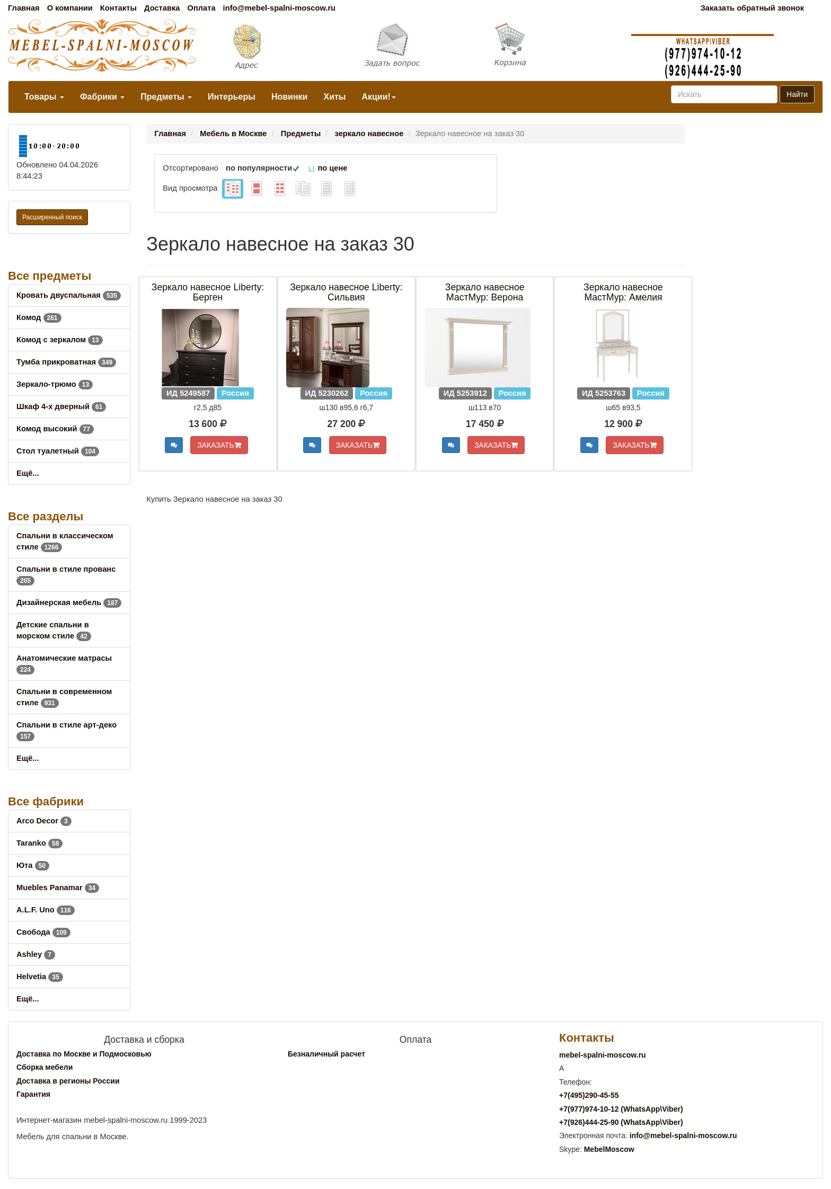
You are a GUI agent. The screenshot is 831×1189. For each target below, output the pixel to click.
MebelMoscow (609, 1149)
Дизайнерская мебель (68, 602)
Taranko (39, 843)
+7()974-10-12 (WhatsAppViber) (621, 1109)
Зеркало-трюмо (54, 384)
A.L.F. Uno (45, 910)
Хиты (334, 96)
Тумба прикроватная (66, 362)
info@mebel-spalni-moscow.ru (279, 8)
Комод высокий (55, 428)
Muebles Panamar (57, 887)
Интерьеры (231, 96)
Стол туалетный (57, 451)
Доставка (162, 8)
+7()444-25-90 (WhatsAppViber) (621, 1122)
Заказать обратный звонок (752, 8)
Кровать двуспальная (68, 295)
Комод (38, 317)
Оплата (201, 8)
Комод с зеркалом (59, 339)
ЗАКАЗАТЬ (219, 445)
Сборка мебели (44, 1067)
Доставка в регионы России (68, 1081)
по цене (327, 168)
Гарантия (33, 1094)
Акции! (378, 96)
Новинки (289, 96)
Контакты (118, 8)
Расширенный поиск (52, 217)
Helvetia (39, 976)
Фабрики (102, 96)
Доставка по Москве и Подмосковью (84, 1054)
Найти (797, 94)
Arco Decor (44, 821)
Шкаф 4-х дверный (61, 406)
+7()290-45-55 (588, 1095)
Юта (32, 865)
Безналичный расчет (326, 1054)
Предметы (166, 96)
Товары (44, 96)
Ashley (35, 954)
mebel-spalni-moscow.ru (602, 1055)
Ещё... (27, 473)
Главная (24, 8)
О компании (70, 8)
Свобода (43, 932)
